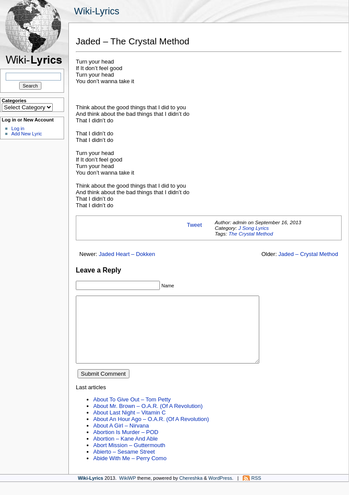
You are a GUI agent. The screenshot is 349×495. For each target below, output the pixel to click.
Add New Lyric (26, 133)
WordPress (220, 491)
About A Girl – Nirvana (121, 438)
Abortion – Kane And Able (125, 451)
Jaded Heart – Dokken (127, 254)
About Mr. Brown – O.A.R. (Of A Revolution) (148, 419)
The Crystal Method (250, 233)
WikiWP (127, 491)
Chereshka (191, 491)
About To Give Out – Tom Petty (132, 412)
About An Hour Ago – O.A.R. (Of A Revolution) (151, 432)
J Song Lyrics (253, 228)
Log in (17, 128)
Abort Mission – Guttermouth (129, 458)
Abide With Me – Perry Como (129, 471)
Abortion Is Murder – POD (125, 445)
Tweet (194, 225)
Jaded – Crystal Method (308, 254)
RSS (256, 491)
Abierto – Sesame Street (124, 464)
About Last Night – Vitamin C (129, 425)
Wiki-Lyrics (96, 11)
